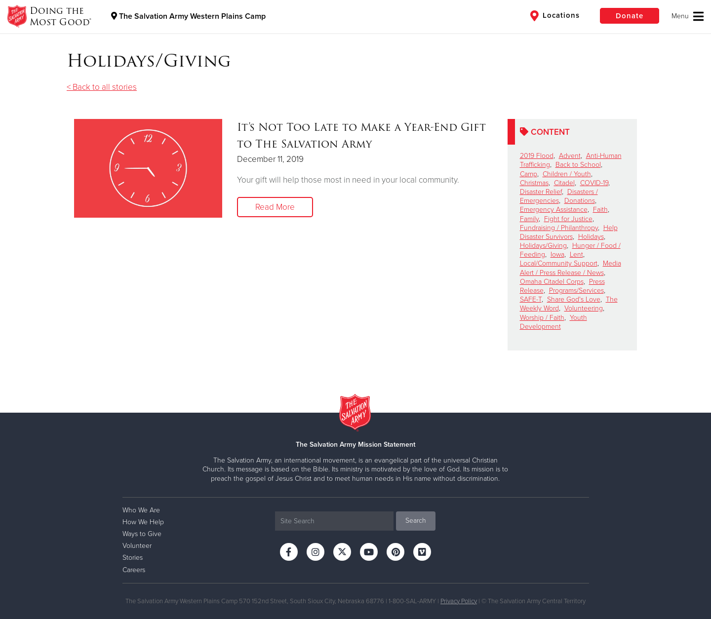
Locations (555, 15)
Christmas (534, 183)
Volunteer (137, 546)
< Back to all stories (102, 87)
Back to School (578, 164)
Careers (133, 570)
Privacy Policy (458, 601)
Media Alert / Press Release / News (570, 267)
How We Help (143, 522)
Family (529, 219)
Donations (579, 200)
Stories (132, 557)
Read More (275, 207)
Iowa (557, 254)
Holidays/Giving (543, 245)
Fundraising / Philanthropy (559, 228)
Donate (629, 15)
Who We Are (141, 510)
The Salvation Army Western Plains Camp (188, 16)
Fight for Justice (568, 219)
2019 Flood (536, 156)
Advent (570, 156)
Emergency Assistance (554, 209)
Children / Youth (567, 174)
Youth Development (553, 322)
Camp (528, 174)
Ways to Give (141, 534)
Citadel (564, 183)
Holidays (591, 236)
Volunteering (583, 308)
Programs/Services (576, 290)
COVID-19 (594, 183)
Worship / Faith (542, 317)
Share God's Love (573, 299)
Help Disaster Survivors (569, 232)
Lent (576, 254)
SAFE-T (531, 299)
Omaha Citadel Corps (552, 281)
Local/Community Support (558, 263)
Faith (600, 209)
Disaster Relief (541, 192)
